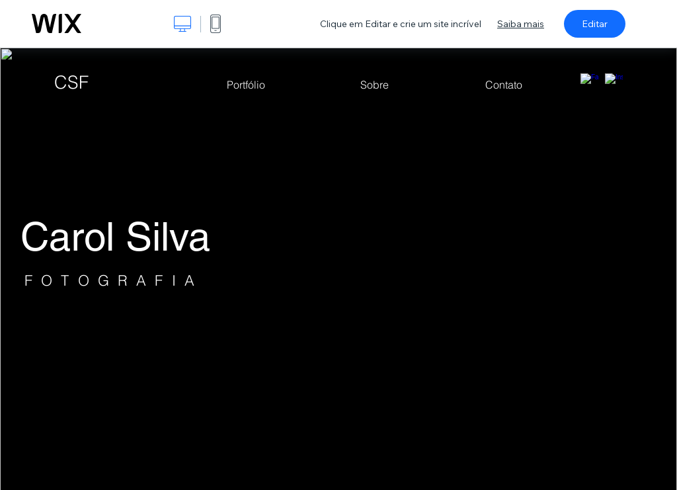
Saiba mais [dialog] (520, 24)
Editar (595, 24)
